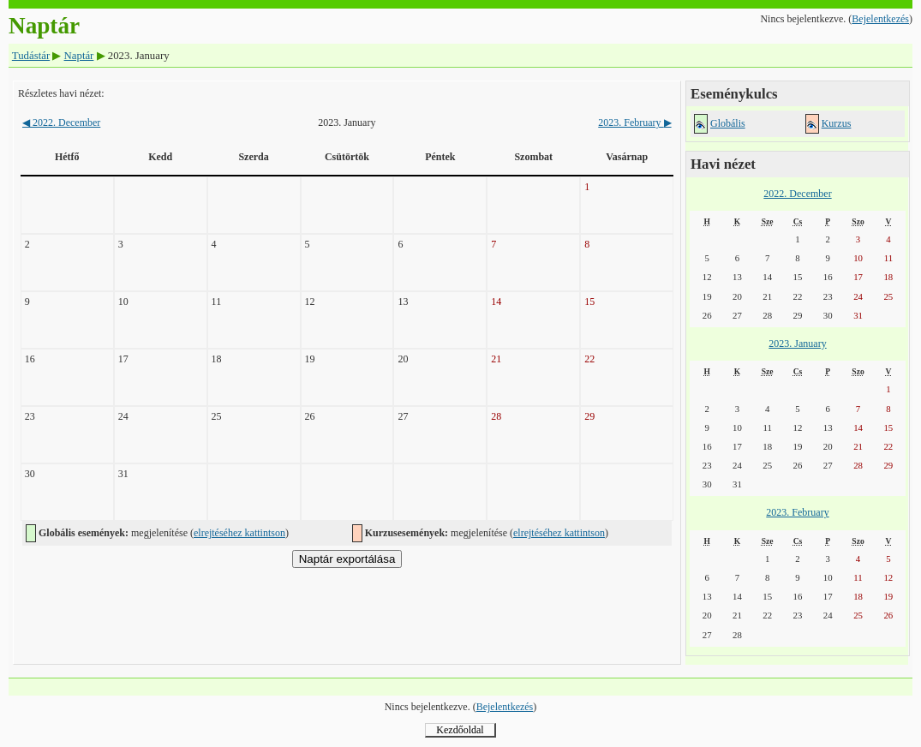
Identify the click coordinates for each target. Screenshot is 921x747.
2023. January (797, 344)
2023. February (634, 122)
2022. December (61, 122)
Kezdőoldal (459, 730)
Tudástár (31, 56)
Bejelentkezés (880, 19)
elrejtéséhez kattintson (239, 533)
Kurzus (837, 123)
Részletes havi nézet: (61, 93)
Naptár (79, 56)
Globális (727, 123)
